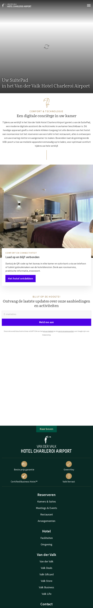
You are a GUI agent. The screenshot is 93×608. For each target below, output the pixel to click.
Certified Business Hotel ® (24, 478)
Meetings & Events (46, 508)
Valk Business (46, 587)
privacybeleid (48, 331)
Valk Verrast (69, 478)
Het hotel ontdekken (20, 278)
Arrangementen (46, 521)
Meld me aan (46, 322)
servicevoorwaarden (66, 331)
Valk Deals (46, 568)
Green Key (69, 466)
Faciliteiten (46, 538)
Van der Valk (46, 561)
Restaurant (46, 514)
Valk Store (46, 581)
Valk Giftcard (47, 574)
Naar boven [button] (46, 429)
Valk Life (46, 594)
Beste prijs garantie (24, 466)
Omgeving (46, 544)
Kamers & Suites (46, 501)
